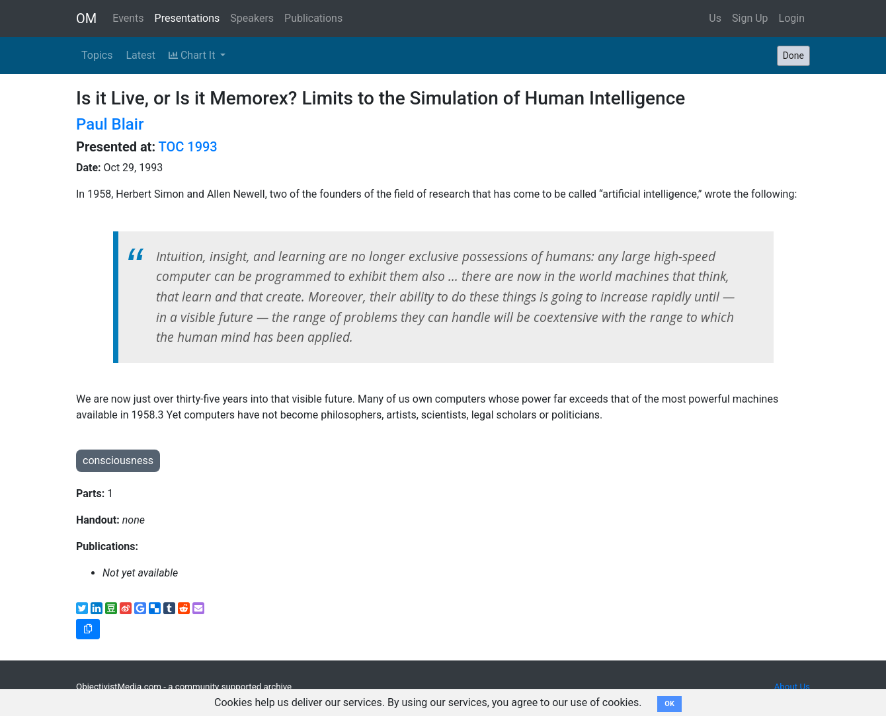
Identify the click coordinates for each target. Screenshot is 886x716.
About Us (792, 687)
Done (793, 55)
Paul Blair (109, 124)
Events (127, 18)
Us (715, 18)
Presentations (187, 18)
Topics (96, 55)
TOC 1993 (188, 147)
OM (86, 18)
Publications (313, 18)
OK (669, 703)
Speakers (252, 18)
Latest (140, 55)
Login (792, 18)
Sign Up (750, 18)
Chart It (193, 55)
